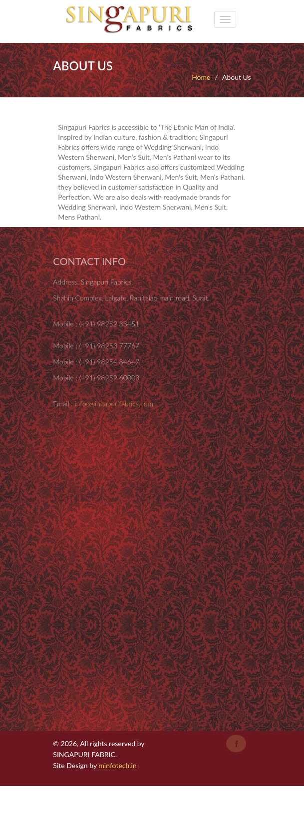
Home (201, 77)
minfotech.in (117, 765)
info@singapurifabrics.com (113, 404)
